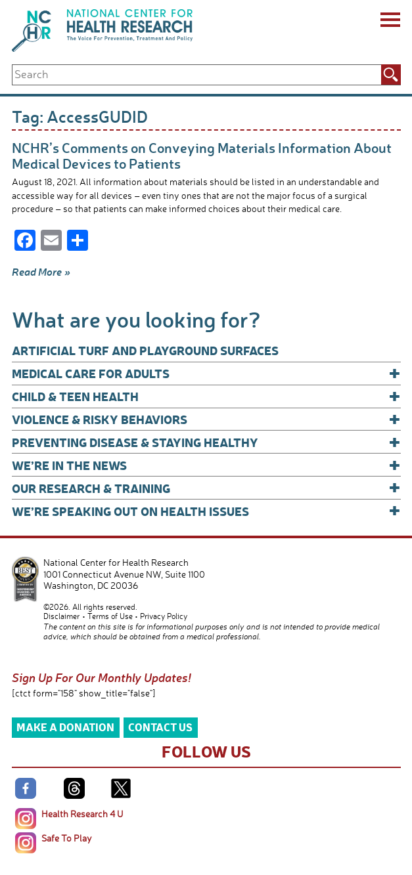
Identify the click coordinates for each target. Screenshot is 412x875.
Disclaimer (61, 616)
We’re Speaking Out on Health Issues (206, 511)
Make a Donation (65, 727)
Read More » (41, 271)
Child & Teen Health (206, 396)
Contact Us (160, 727)
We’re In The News (206, 465)
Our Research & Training (206, 488)
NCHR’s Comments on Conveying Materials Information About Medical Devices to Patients (202, 155)
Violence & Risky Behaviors (206, 419)
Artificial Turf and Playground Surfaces (145, 350)
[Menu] (389, 21)
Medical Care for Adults (206, 373)
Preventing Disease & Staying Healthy (206, 442)
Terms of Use (110, 616)
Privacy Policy (163, 616)
